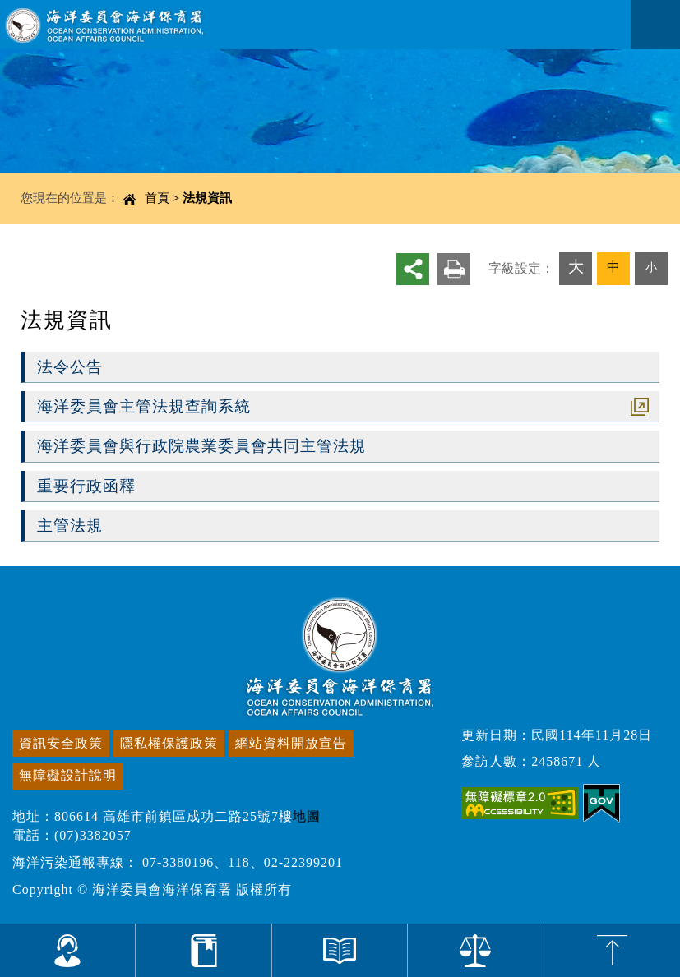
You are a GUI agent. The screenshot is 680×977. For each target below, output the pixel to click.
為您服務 (68, 950)
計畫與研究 (203, 950)
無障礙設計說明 (68, 775)
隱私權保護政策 (169, 743)
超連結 (639, 406)
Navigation (655, 24)
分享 (412, 268)
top (612, 950)
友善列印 (453, 268)
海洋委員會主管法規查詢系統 (144, 406)
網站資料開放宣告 (291, 743)
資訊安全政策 (61, 743)
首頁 (157, 198)
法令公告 (70, 367)
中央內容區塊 (54, 191)
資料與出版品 (340, 950)
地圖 (307, 816)
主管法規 (70, 525)
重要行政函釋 (86, 486)
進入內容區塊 (42, 9)
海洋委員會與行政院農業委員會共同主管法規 (201, 445)
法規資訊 (207, 198)
